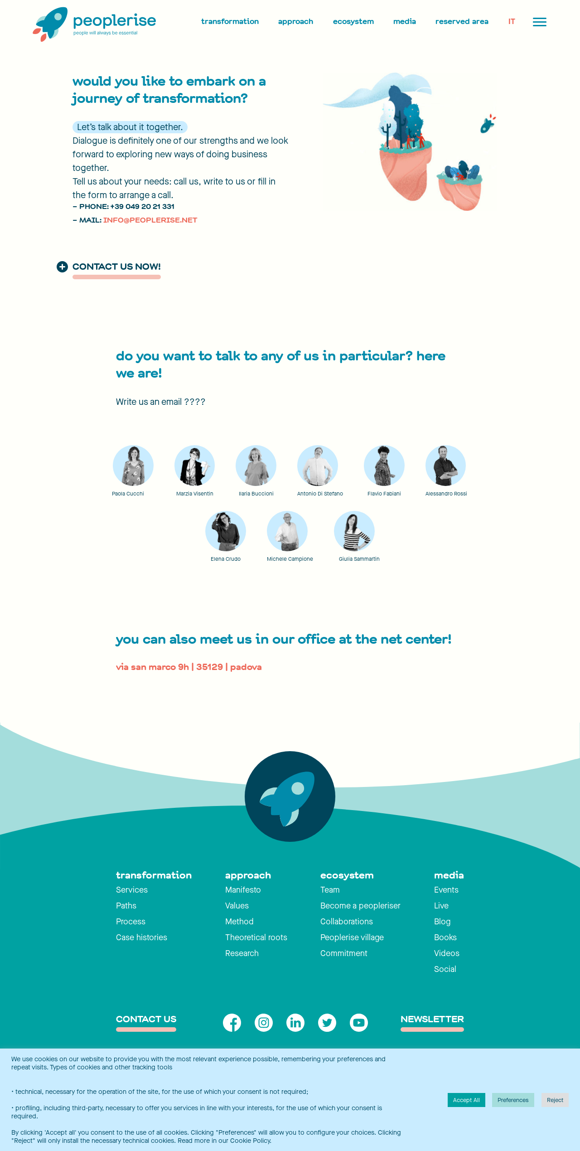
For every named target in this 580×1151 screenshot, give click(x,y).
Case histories (141, 937)
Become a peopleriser (360, 905)
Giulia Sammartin (359, 559)
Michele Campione (290, 559)
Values (237, 905)
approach (248, 875)
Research (242, 953)
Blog (442, 921)
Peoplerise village (352, 937)
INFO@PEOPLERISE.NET (150, 220)
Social (445, 969)
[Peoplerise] (92, 25)
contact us (146, 1020)
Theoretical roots (256, 937)
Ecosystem (353, 21)
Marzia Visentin (194, 493)
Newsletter (432, 1020)
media (449, 875)
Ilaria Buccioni (256, 493)
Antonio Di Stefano (320, 493)
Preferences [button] (513, 1100)
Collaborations (346, 921)
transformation (154, 875)
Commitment (343, 953)
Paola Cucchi (128, 493)
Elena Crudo (226, 559)
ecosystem (347, 875)
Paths (126, 905)
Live (441, 905)
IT (511, 21)
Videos (446, 953)
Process (130, 921)
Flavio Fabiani (384, 493)
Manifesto (243, 889)
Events (446, 889)
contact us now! (116, 267)
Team (330, 889)
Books (445, 937)
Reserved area (461, 21)
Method (239, 921)
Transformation (230, 21)
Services (132, 889)
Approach (295, 21)
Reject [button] (555, 1100)
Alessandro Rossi (446, 493)
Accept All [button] (466, 1100)
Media (404, 21)
